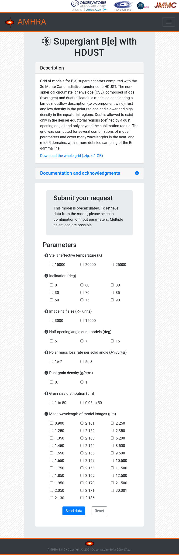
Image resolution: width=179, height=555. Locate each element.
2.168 (90, 468)
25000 (121, 264)
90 (118, 300)
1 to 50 (60, 403)
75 (87, 300)
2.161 (90, 423)
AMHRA (25, 22)
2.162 (90, 431)
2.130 (59, 498)
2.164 (90, 445)
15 (118, 341)
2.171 (90, 490)
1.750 (59, 468)
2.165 (90, 453)
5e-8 (89, 362)
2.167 (90, 460)
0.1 (57, 382)
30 (57, 292)
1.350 (59, 438)
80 (118, 285)
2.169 (90, 475)
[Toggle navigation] (168, 22)
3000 (59, 320)
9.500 (120, 453)
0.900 (59, 423)
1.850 (59, 475)
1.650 (59, 460)
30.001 (121, 490)
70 (87, 292)
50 (57, 300)
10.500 (121, 460)
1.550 (59, 453)
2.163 (90, 438)
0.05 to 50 (93, 403)
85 (118, 292)
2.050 (59, 490)
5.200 (120, 438)
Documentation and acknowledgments (80, 173)
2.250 (120, 423)
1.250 (59, 431)
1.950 (59, 483)
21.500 (121, 483)
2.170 (90, 483)
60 (87, 285)
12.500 (121, 475)
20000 (90, 264)
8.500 (120, 445)
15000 (60, 264)
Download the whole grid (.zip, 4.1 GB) (71, 156)
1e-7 (58, 362)
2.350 (120, 431)
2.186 (90, 498)
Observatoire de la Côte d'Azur (112, 549)
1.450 (59, 445)
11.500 (121, 468)
